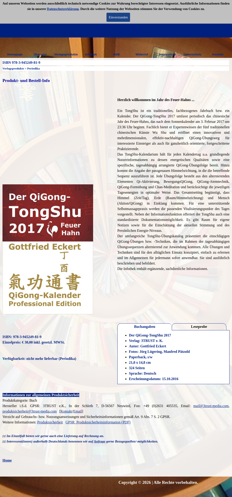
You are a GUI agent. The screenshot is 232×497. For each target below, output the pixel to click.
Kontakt (218, 54)
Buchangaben (144, 327)
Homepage (14, 54)
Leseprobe (199, 327)
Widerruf (141, 54)
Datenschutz (192, 54)
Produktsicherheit (50, 422)
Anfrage (99, 441)
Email (77, 411)
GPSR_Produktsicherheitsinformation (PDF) (97, 422)
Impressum (167, 54)
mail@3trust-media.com (211, 406)
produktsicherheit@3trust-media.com (29, 411)
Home (7, 460)
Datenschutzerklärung (63, 9)
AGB (116, 54)
